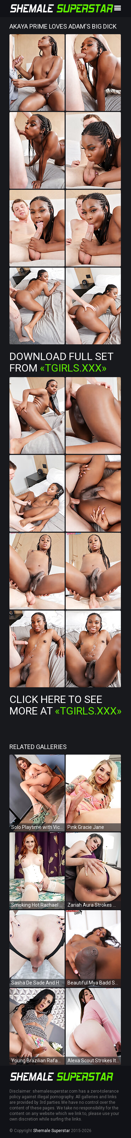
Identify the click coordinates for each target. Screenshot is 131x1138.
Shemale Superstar (51, 1130)
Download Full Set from (61, 362)
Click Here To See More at (65, 705)
